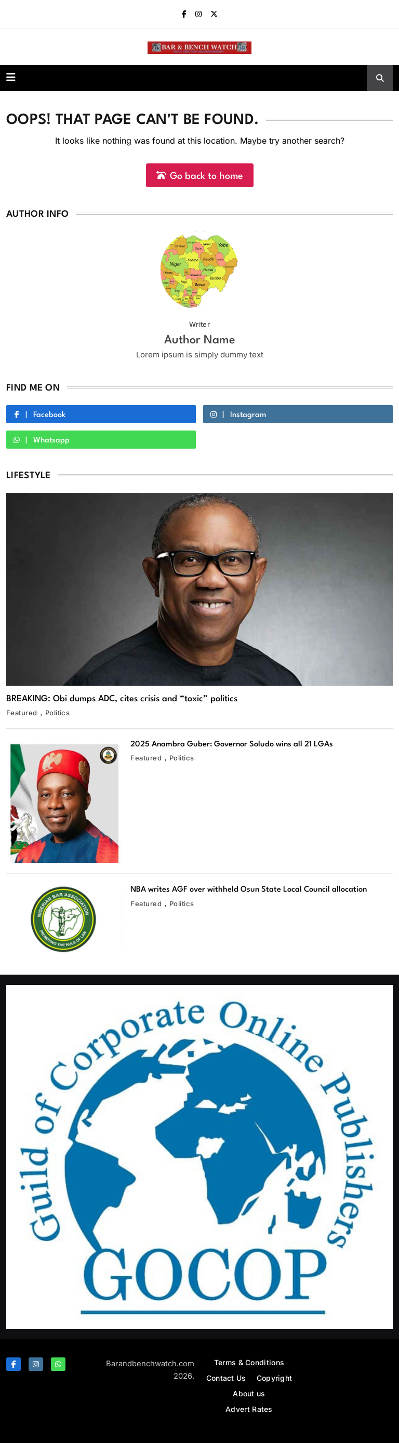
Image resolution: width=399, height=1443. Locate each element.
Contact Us (226, 1377)
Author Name (199, 340)
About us (249, 1393)
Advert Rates (249, 1409)
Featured (21, 713)
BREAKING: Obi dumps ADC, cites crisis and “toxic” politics (121, 699)
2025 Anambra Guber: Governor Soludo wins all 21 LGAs (231, 744)
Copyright (274, 1377)
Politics (57, 713)
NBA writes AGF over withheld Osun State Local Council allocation (248, 890)
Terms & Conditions (249, 1362)
